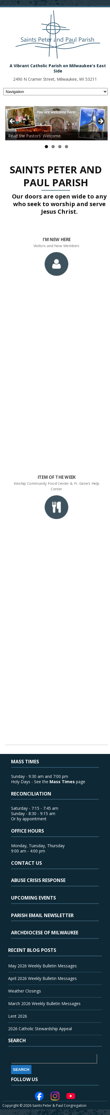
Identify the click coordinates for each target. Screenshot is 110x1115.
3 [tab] (59, 146)
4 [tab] (66, 146)
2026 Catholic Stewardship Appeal (40, 1028)
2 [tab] (53, 146)
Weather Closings (24, 991)
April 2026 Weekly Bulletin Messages (42, 978)
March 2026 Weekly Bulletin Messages (44, 1003)
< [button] (12, 121)
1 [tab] (46, 146)
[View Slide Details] (56, 123)
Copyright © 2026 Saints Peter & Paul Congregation (44, 1105)
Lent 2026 (17, 1016)
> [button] (100, 121)
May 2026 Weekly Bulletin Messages (42, 966)
